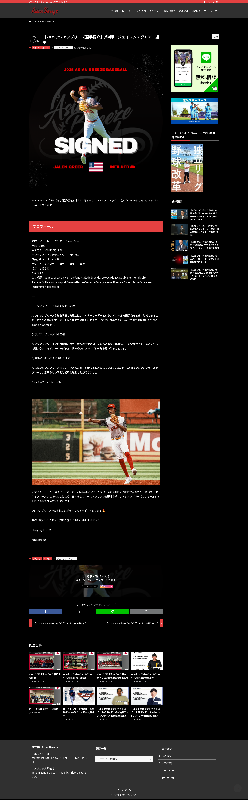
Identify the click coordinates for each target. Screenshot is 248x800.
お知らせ (36, 47)
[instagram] (213, 1)
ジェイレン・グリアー (63, 47)
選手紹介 (45, 47)
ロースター (168, 771)
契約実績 (167, 764)
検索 (215, 36)
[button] (45, 611)
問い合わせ (168, 779)
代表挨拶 (167, 756)
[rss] (217, 1)
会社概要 (167, 749)
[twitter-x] (209, 1)
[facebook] (204, 1)
